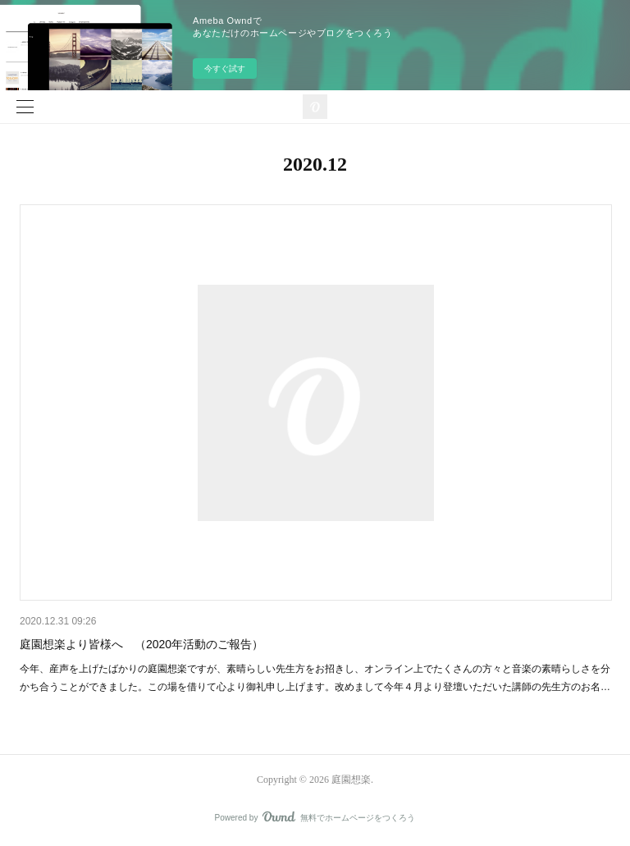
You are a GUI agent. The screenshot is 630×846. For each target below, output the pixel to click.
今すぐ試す (224, 68)
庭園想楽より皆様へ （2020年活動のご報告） (141, 644)
